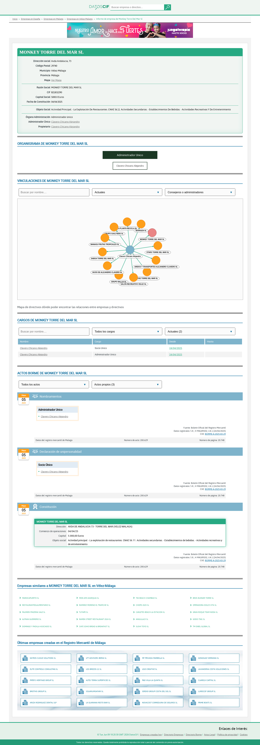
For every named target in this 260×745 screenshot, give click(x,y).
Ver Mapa (56, 80)
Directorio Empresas (173, 734)
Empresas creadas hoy (151, 734)
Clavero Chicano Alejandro (65, 121)
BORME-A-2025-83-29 (215, 434)
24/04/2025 (175, 348)
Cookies (244, 734)
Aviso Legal (209, 734)
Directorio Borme (194, 734)
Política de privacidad (227, 734)
